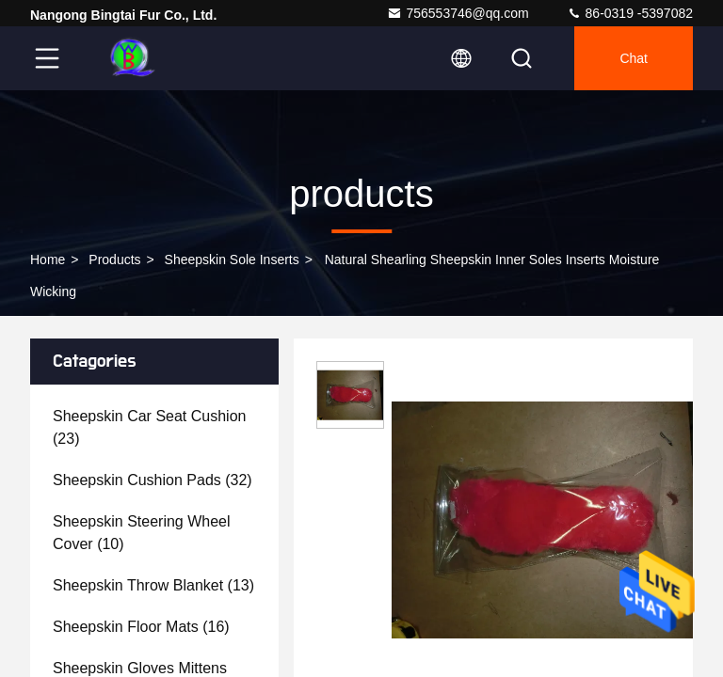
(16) (141, 627)
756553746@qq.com (457, 13)
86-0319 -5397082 (630, 13)
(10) (142, 532)
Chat (633, 58)
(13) (153, 585)
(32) (152, 480)
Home (47, 259)
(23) (149, 427)
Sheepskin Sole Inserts (232, 259)
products (114, 259)
